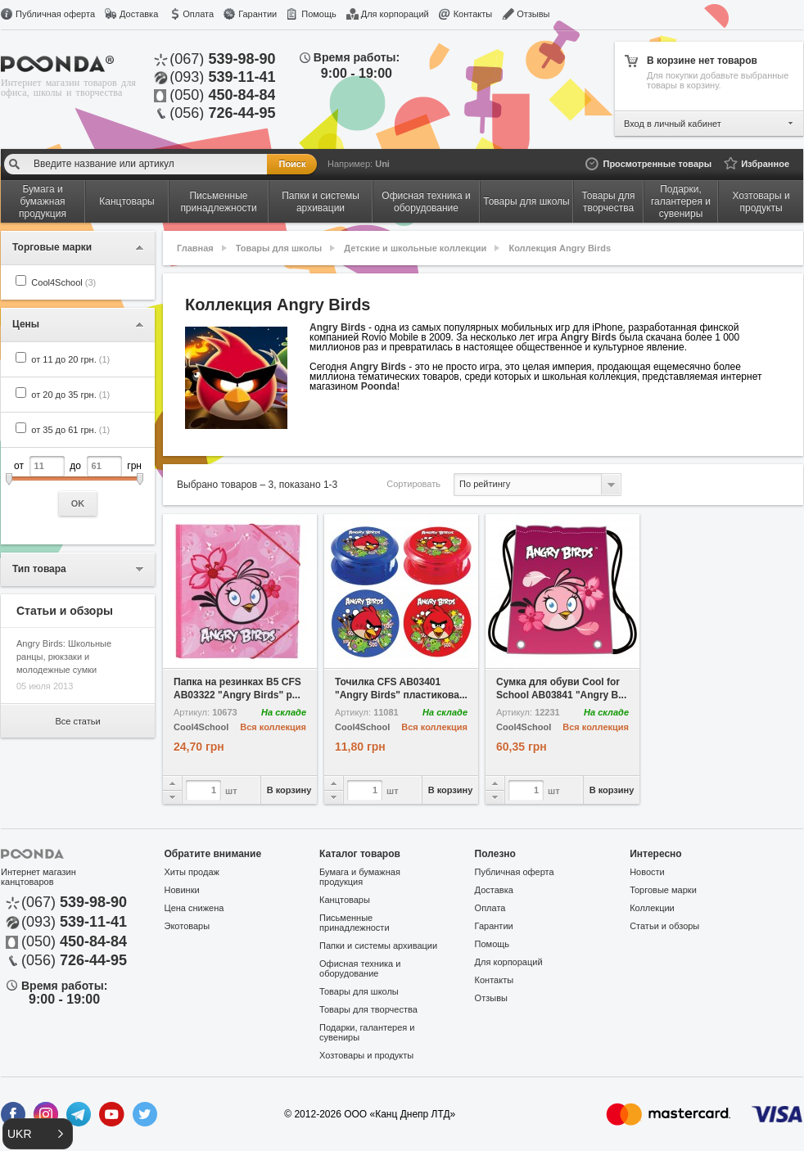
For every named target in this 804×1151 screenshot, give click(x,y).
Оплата (198, 14)
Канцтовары (344, 900)
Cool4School (63, 282)
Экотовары (187, 926)
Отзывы (533, 14)
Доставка (139, 14)
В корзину (289, 790)
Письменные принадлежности (354, 922)
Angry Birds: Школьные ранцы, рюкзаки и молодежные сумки (63, 657)
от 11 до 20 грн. (70, 359)
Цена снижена (194, 908)
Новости (647, 872)
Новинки (182, 890)
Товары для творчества (368, 1009)
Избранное (765, 164)
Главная (195, 248)
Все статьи (77, 721)
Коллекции (652, 908)
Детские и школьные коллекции (415, 248)
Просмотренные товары (657, 164)
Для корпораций (395, 14)
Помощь (319, 14)
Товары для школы (279, 248)
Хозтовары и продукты (366, 1055)
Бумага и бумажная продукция (359, 877)
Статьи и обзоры (664, 926)
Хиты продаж (192, 872)
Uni (382, 164)
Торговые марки (663, 890)
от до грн (77, 486)
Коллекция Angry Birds (559, 248)
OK (78, 503)
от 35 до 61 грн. (70, 430)
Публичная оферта (55, 14)
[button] (37, 1134)
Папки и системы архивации (378, 945)
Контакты (473, 14)
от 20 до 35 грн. (70, 394)
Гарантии (257, 14)
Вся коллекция (273, 727)
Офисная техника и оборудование (359, 968)
